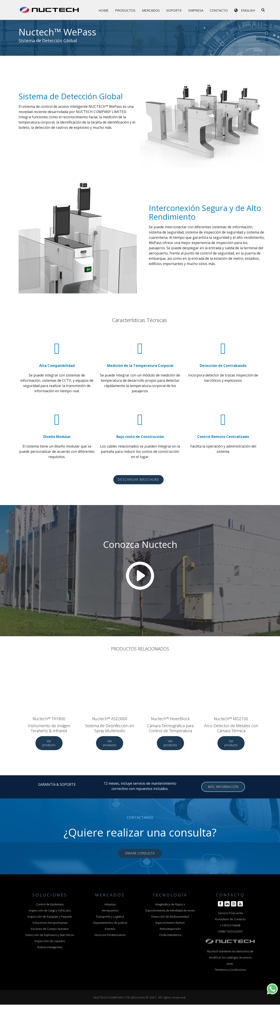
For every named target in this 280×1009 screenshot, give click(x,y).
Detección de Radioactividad (170, 916)
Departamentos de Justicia (110, 923)
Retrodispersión (170, 929)
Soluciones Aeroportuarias (49, 923)
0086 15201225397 (231, 931)
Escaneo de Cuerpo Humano (50, 929)
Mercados (151, 10)
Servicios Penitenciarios (110, 935)
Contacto (219, 10)
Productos (125, 10)
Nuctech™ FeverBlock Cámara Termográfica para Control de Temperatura (170, 724)
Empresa (195, 10)
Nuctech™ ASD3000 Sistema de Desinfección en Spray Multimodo (109, 724)
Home (103, 10)
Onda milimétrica (170, 935)
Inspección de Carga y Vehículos (50, 910)
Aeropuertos (110, 910)
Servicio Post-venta (230, 913)
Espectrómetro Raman (170, 923)
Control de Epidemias (50, 904)
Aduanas (110, 904)
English (248, 10)
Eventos (110, 929)
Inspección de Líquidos (50, 941)
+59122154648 (231, 925)
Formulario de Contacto (230, 919)
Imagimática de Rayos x (170, 904)
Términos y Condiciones (230, 970)
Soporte (174, 10)
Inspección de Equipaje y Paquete (50, 916)
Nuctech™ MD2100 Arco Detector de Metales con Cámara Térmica (231, 724)
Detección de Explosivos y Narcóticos (50, 935)
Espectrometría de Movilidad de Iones (170, 910)
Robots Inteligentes (49, 947)
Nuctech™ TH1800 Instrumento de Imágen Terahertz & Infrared (49, 724)
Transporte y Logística (110, 916)
